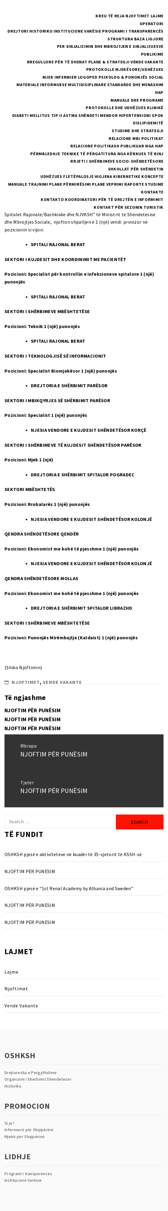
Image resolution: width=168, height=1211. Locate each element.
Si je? (9, 1123)
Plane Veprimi (107, 184)
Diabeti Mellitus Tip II (37, 115)
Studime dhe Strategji (138, 130)
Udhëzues (51, 176)
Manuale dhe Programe (137, 100)
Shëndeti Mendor (98, 115)
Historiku (40, 31)
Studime (154, 184)
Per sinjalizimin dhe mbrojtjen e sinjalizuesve (110, 46)
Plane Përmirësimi (70, 184)
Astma (70, 115)
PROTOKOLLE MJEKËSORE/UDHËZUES (125, 69)
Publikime (152, 54)
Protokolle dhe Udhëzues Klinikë (125, 107)
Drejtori (17, 31)
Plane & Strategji (109, 62)
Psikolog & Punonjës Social (131, 77)
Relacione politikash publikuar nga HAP (117, 146)
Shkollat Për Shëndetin (136, 169)
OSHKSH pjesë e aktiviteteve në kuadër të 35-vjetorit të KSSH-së (73, 854)
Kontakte (152, 192)
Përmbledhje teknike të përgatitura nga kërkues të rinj (97, 153)
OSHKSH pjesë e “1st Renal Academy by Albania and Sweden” (68, 888)
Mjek (48, 77)
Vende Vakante (147, 62)
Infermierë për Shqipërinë (28, 1129)
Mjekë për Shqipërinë (24, 1136)
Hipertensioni (135, 115)
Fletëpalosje (78, 176)
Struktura (120, 39)
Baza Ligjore (149, 39)
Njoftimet (137, 16)
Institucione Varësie (77, 31)
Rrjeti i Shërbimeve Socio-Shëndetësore (117, 161)
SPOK (158, 115)
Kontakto (52, 199)
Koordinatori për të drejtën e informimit (114, 199)
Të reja (116, 16)
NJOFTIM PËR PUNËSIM (32, 710)
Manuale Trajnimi (28, 184)
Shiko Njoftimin (23, 667)
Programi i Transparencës (133, 31)
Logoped (88, 77)
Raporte (134, 184)
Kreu (101, 16)
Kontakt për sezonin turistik (129, 207)
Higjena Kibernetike (117, 176)
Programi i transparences (28, 1173)
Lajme (157, 16)
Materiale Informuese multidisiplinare (61, 84)
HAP (159, 92)
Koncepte (152, 176)
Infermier (66, 77)
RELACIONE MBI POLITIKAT (136, 138)
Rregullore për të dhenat (57, 62)
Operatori (152, 23)
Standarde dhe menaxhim (135, 84)
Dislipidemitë (148, 123)
